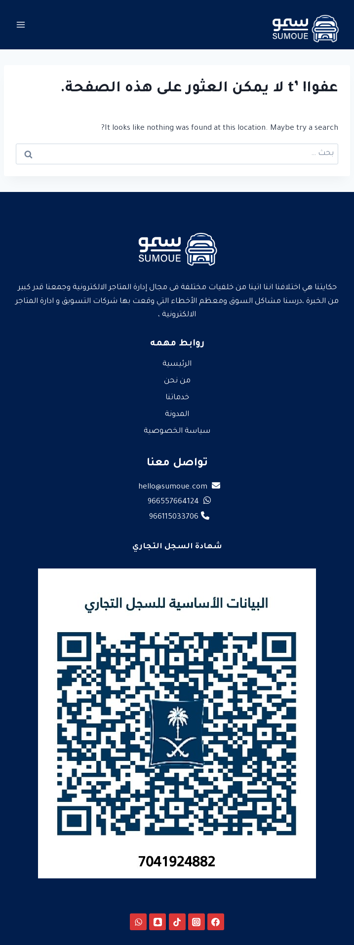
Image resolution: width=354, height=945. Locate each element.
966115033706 (179, 517)
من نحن (177, 381)
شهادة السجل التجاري (177, 547)
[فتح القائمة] (21, 24)
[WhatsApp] (138, 921)
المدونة (177, 415)
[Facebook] (215, 921)
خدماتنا (177, 398)
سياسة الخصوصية (177, 431)
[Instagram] (196, 921)
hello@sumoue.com (179, 487)
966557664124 (179, 502)
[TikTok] (177, 921)
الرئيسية (177, 364)
